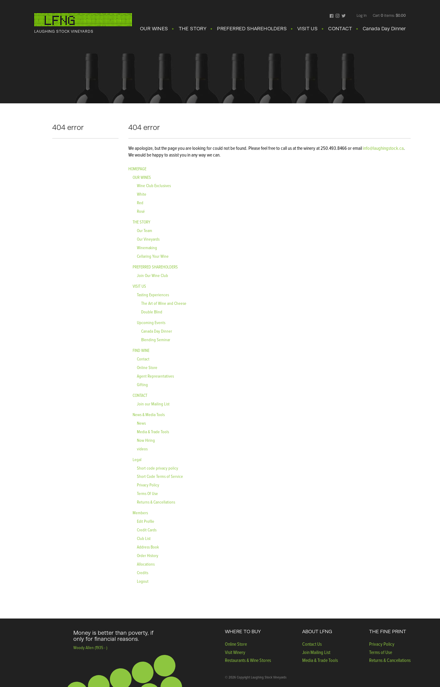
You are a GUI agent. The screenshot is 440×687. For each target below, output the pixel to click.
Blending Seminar (155, 339)
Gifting (142, 384)
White (141, 194)
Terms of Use (380, 652)
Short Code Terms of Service (160, 476)
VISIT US (307, 28)
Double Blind (151, 312)
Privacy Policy (148, 485)
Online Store (147, 367)
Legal (137, 459)
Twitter (344, 16)
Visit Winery (235, 652)
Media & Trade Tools (153, 431)
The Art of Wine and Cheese (163, 303)
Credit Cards (146, 530)
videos (142, 449)
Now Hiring (146, 440)
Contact (143, 359)
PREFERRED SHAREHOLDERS (252, 28)
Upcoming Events (151, 322)
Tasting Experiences (153, 294)
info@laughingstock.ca (383, 148)
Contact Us (312, 644)
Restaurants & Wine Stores (248, 660)
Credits (142, 572)
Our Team (144, 230)
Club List (144, 538)
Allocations (146, 564)
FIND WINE (141, 350)
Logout (142, 581)
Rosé (141, 211)
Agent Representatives (155, 376)
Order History (147, 555)
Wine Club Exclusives (154, 185)
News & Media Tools (149, 414)
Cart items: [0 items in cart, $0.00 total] (389, 15)
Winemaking (147, 247)
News (141, 423)
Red (140, 202)
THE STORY (193, 28)
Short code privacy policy (157, 468)
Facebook (332, 16)
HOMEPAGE (137, 169)
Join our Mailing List (153, 404)
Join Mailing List (316, 652)
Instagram (337, 16)
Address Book (148, 547)
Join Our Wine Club (152, 275)
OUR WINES (154, 28)
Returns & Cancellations (156, 502)
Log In (362, 15)
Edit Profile (145, 521)
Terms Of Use (147, 493)
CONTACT (340, 28)
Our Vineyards (148, 239)
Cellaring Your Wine (153, 256)
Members (140, 512)
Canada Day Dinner (384, 28)
